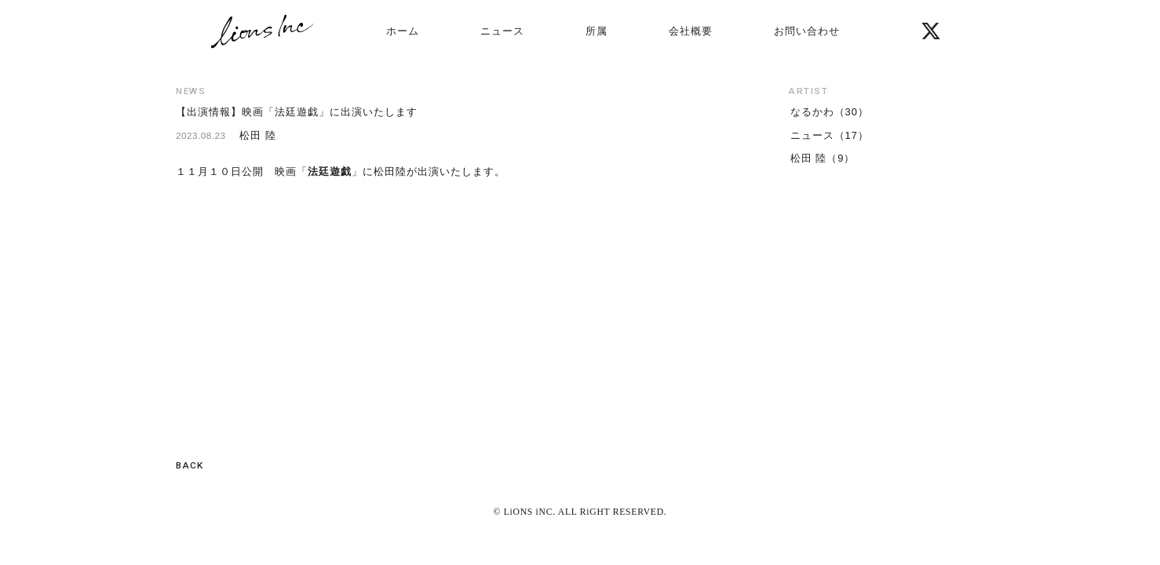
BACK (189, 465)
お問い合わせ (807, 31)
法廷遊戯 (330, 171)
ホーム (402, 31)
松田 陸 (808, 158)
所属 (596, 31)
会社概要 (691, 31)
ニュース (502, 31)
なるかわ (812, 112)
